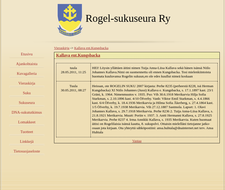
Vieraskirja (26, 83)
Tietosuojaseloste (26, 151)
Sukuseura (27, 103)
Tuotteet (26, 132)
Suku (27, 93)
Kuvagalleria (27, 73)
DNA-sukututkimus (27, 112)
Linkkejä (27, 141)
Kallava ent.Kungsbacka (91, 48)
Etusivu (27, 54)
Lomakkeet (26, 122)
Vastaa (137, 141)
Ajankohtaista (26, 64)
